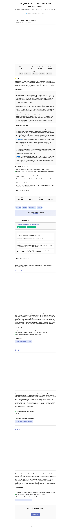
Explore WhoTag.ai (35, 213)
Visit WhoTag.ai (35, 514)
